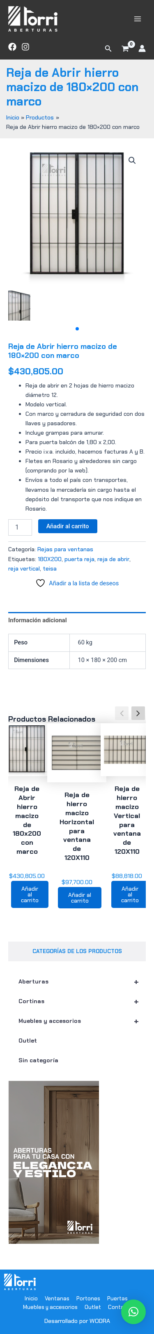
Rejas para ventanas (65, 549)
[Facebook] (12, 47)
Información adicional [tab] (37, 620)
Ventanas (57, 1298)
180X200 (50, 559)
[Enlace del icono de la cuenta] (142, 48)
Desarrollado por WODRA (77, 1321)
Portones (88, 1298)
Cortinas (82, 1001)
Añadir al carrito (67, 526)
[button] (108, 49)
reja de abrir (113, 559)
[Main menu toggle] (137, 19)
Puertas (117, 1298)
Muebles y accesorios (82, 1021)
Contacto (120, 1307)
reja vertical (24, 568)
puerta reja (79, 559)
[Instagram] (25, 47)
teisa (50, 568)
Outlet (27, 1040)
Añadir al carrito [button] (30, 894)
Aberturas (82, 981)
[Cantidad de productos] (20, 527)
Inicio (31, 1298)
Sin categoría (38, 1060)
